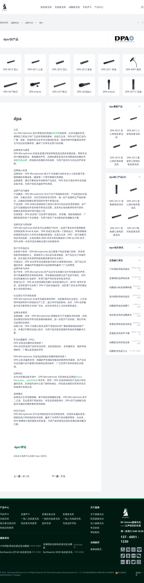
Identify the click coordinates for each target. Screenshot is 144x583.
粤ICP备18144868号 (106, 572)
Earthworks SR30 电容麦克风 (58, 552)
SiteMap (17, 575)
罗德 (63, 476)
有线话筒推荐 (7, 527)
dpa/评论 (20, 447)
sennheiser (32, 380)
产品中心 (99, 7)
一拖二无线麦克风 (30, 518)
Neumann (19, 380)
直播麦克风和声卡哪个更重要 (119, 333)
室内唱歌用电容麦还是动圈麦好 (119, 296)
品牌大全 (29, 22)
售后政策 (94, 527)
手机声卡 (87, 7)
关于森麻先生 (97, 514)
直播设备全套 (48, 514)
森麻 (97, 507)
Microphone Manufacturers (63, 572)
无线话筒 (4, 518)
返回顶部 (138, 574)
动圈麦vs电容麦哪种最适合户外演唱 (120, 287)
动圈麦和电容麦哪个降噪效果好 (119, 305)
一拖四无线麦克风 (51, 518)
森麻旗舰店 (96, 549)
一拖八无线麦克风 (72, 518)
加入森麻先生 (97, 523)
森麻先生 (15, 22)
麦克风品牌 (21, 160)
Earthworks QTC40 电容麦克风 (15, 552)
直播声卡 (25, 514)
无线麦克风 (60, 7)
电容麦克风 (46, 7)
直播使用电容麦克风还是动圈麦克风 (120, 324)
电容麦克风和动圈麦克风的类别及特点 (120, 315)
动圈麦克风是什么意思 (118, 351)
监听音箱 (46, 523)
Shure (79, 376)
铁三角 (26, 476)
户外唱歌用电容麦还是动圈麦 (119, 269)
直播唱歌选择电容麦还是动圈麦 (119, 278)
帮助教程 (94, 532)
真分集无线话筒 (8, 523)
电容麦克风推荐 (29, 523)
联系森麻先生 (97, 518)
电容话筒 (55, 133)
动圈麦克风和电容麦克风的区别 (119, 342)
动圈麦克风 (74, 7)
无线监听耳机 (69, 523)
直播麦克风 (68, 514)
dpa (16, 133)
